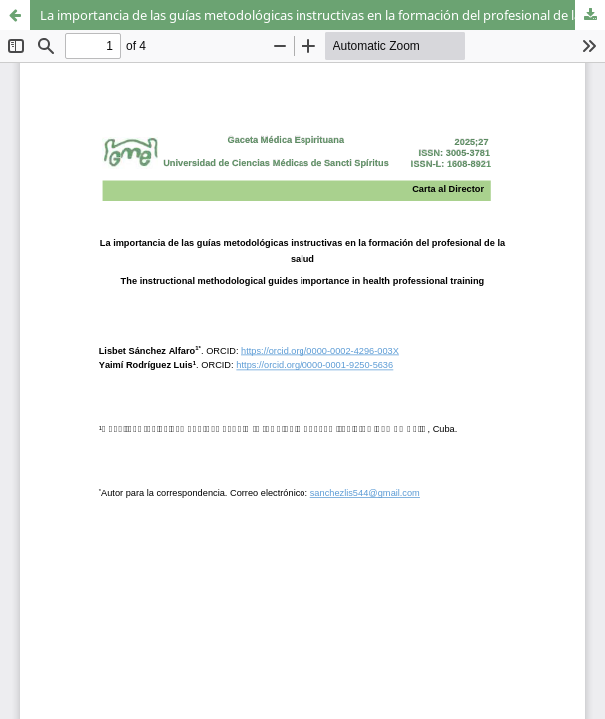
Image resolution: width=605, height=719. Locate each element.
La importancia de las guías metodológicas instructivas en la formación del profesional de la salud (322, 15)
